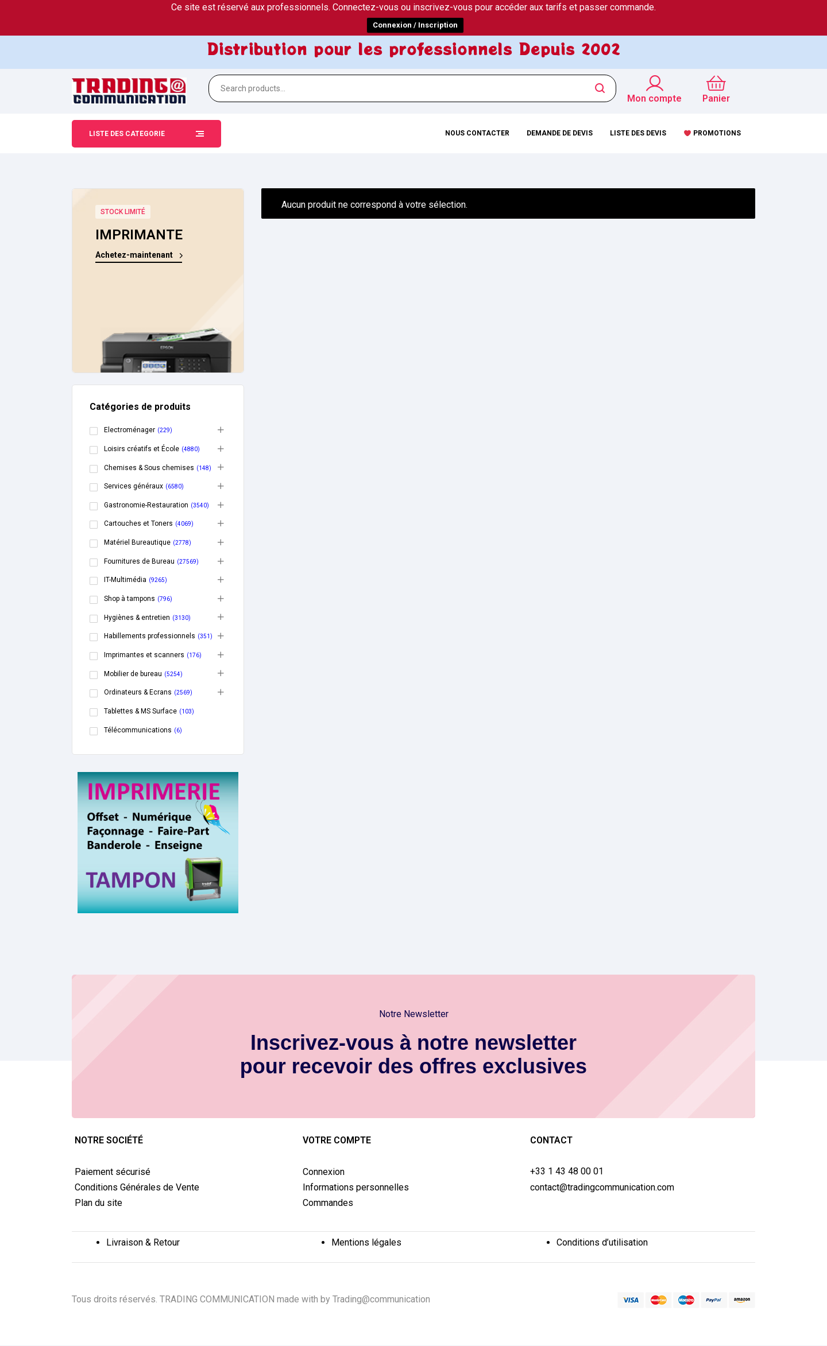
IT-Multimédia (125, 580)
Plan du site (98, 1202)
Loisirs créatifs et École (141, 449)
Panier (716, 98)
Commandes (328, 1202)
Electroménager (129, 430)
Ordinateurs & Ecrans (138, 692)
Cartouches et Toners (138, 523)
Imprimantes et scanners (144, 655)
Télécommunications (138, 730)
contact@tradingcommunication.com (602, 1187)
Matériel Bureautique (137, 542)
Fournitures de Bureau (139, 561)
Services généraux (133, 486)
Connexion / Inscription (415, 25)
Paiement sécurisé (112, 1171)
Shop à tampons (129, 599)
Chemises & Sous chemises (149, 468)
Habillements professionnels (149, 636)
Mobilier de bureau (133, 674)
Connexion (324, 1171)
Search (600, 88)
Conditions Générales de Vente (137, 1187)
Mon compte (654, 98)
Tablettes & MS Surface (140, 711)
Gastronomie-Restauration (146, 505)
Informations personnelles (356, 1187)
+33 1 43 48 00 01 (567, 1171)
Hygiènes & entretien (137, 618)
